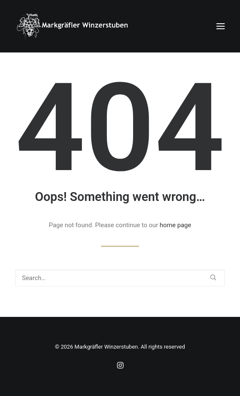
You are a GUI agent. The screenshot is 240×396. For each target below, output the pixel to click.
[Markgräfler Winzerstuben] (72, 26)
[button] (220, 26)
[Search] (120, 278)
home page (175, 225)
